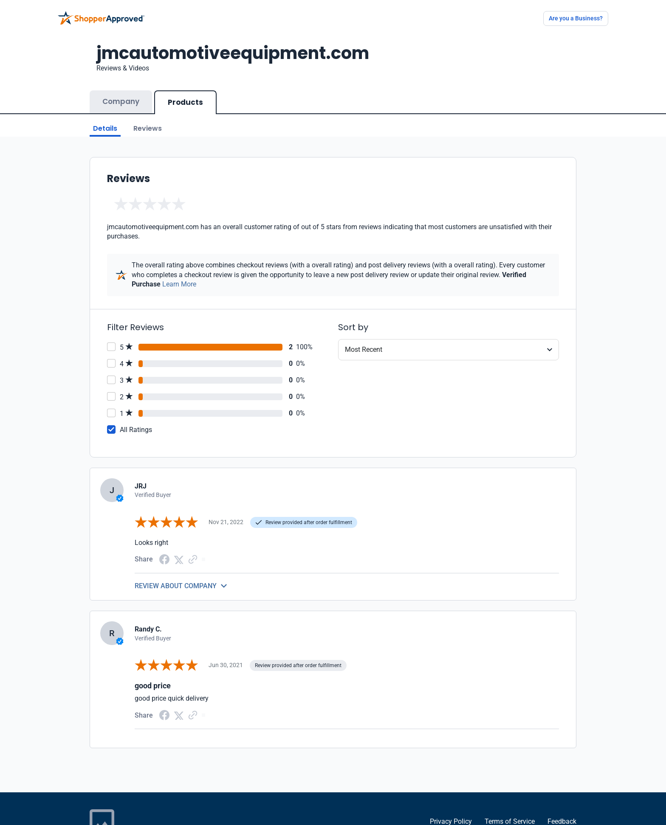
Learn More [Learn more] (179, 284)
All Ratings (136, 430)
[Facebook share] (164, 559)
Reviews (147, 128)
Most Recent (363, 349)
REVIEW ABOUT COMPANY (176, 586)
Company (120, 101)
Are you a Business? (576, 18)
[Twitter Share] (179, 559)
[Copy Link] (193, 559)
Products (185, 102)
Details (105, 128)
